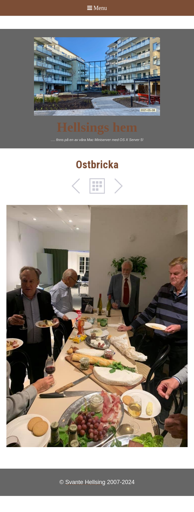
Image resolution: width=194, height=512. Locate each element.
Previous (79, 186)
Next (115, 186)
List (97, 186)
